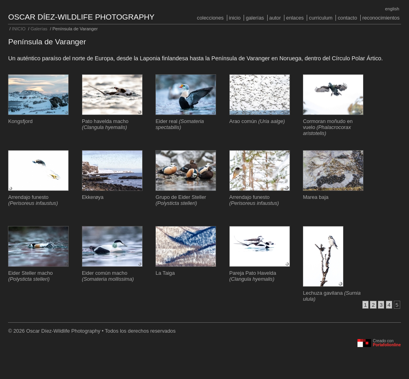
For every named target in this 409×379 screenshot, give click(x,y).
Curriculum (321, 18)
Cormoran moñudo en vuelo (327, 127)
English (392, 8)
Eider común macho (108, 276)
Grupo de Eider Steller (180, 200)
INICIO (234, 18)
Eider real (179, 124)
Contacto (347, 18)
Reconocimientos (380, 18)
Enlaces (295, 18)
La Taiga (165, 273)
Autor (275, 18)
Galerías (255, 18)
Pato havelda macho (105, 124)
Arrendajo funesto (33, 200)
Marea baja (315, 197)
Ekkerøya (92, 197)
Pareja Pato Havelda (252, 276)
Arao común (257, 121)
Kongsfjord (20, 121)
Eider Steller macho (30, 276)
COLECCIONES (210, 18)
